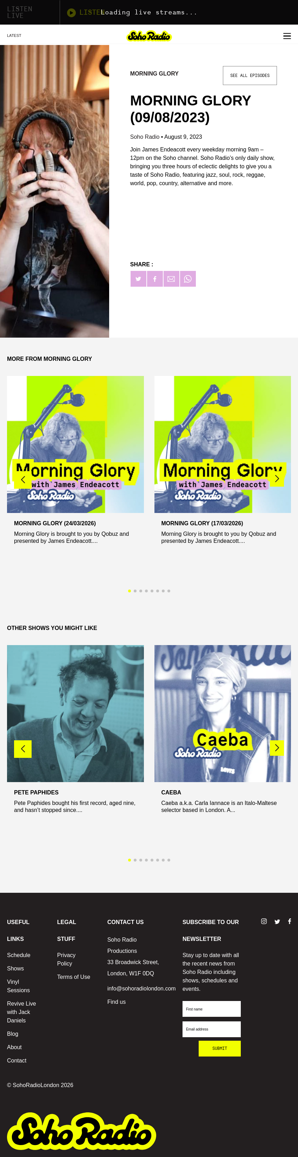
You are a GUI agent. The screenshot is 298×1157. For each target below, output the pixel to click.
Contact (16, 1061)
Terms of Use (73, 977)
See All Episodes (250, 75)
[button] (277, 479)
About (14, 1047)
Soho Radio (145, 137)
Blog (12, 1034)
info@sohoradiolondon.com (141, 989)
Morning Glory (154, 74)
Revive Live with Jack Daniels (21, 1012)
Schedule (19, 955)
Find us (116, 1002)
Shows (15, 968)
